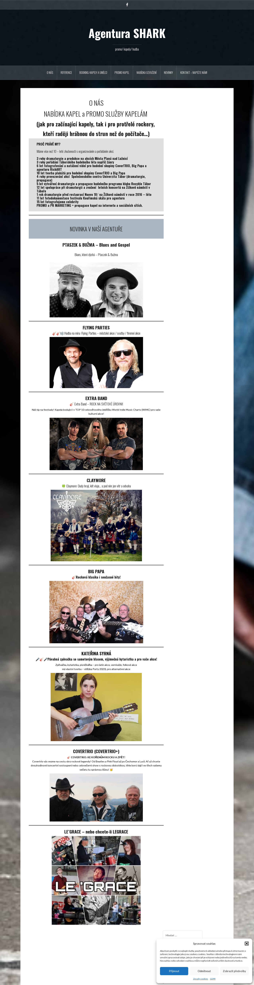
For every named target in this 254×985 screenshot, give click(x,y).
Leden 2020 (184, 312)
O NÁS (50, 72)
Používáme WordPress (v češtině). (42, 980)
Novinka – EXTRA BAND (191, 167)
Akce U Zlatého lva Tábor (191, 186)
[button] (247, 943)
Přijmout (174, 971)
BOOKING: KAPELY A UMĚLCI (93, 72)
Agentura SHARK (127, 33)
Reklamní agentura (187, 380)
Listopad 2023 (185, 302)
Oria (76, 980)
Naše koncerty (185, 390)
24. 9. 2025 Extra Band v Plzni (193, 161)
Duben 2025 (184, 297)
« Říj (175, 272)
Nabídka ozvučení (147, 72)
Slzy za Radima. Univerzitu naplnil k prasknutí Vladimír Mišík (199, 346)
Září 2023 (182, 307)
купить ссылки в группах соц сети (196, 342)
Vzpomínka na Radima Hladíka (189, 123)
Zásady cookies (200, 978)
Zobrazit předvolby (234, 971)
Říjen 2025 (183, 292)
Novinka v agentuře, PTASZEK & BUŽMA (200, 152)
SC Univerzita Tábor (188, 385)
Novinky (168, 72)
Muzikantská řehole (188, 147)
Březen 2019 (184, 317)
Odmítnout (204, 971)
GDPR (213, 978)
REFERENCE (66, 72)
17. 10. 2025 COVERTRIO (192, 142)
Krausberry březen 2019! (191, 191)
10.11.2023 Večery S (188, 172)
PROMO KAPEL (122, 72)
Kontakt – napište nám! (193, 72)
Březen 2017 (184, 322)
